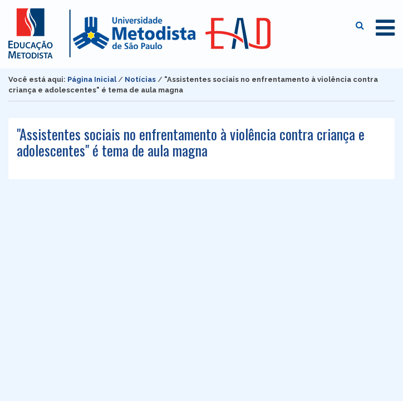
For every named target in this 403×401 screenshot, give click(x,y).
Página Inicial (91, 79)
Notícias (140, 79)
